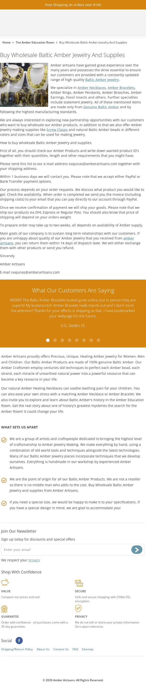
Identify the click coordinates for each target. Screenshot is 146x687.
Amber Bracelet (121, 394)
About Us (43, 649)
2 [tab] (55, 340)
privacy (34, 560)
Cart (99, 23)
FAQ (75, 649)
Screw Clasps (57, 129)
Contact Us (61, 649)
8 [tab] (98, 340)
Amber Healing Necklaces (41, 388)
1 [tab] (47, 340)
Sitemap (87, 649)
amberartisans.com (50, 23)
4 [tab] (69, 340)
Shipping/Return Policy (17, 649)
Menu (126, 23)
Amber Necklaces (92, 87)
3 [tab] (62, 340)
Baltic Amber (123, 362)
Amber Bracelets (121, 87)
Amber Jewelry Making (60, 444)
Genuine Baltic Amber (101, 107)
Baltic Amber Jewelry (102, 79)
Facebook (19, 640)
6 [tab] (83, 340)
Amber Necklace (90, 394)
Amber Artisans (65, 490)
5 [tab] (76, 340)
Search (112, 23)
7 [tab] (91, 340)
